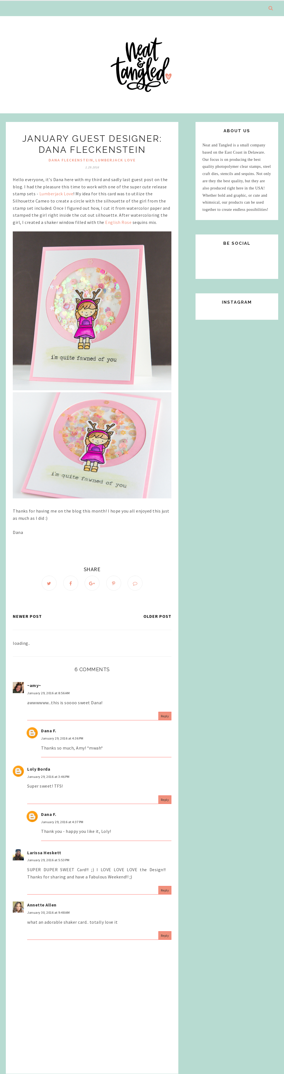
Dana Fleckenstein (71, 160)
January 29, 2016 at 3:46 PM (48, 777)
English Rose (118, 222)
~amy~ (34, 685)
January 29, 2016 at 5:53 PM (48, 860)
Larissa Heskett (44, 852)
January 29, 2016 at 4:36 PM (62, 738)
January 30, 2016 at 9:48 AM (48, 912)
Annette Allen (42, 905)
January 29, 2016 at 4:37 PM (62, 822)
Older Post (157, 616)
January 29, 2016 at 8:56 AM (48, 693)
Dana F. (48, 730)
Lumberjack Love (115, 160)
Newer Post (27, 616)
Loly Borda (38, 769)
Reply (165, 716)
